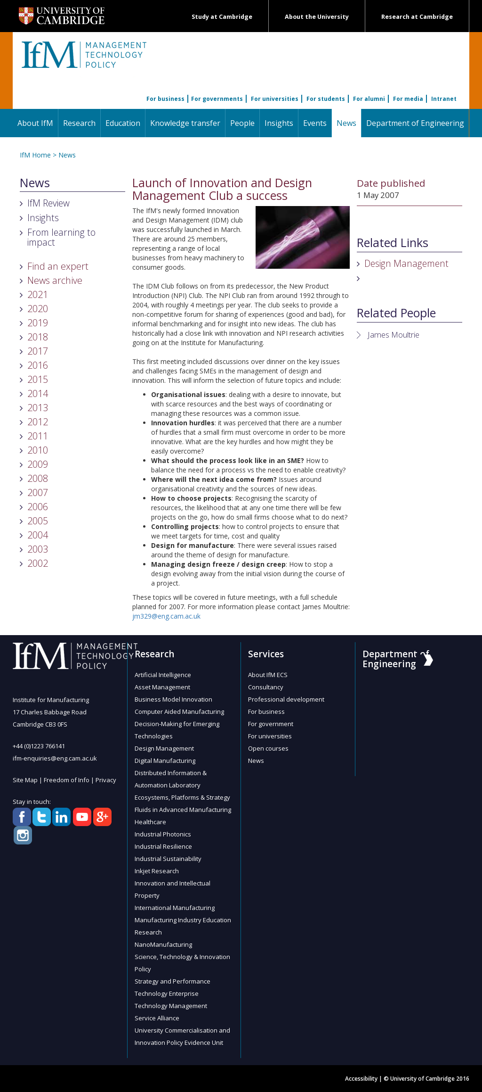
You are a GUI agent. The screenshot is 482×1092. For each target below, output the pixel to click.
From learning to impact (61, 237)
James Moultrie (393, 334)
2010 (37, 450)
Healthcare (150, 822)
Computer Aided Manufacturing (179, 711)
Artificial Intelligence (163, 674)
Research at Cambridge (417, 17)
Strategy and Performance (172, 981)
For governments (217, 99)
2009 (37, 464)
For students (325, 99)
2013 (37, 407)
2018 (37, 337)
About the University (317, 17)
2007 (37, 492)
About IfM (35, 123)
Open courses (268, 748)
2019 (37, 322)
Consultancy (265, 687)
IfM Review (48, 203)
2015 (37, 379)
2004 (37, 535)
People (242, 123)
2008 (37, 478)
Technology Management (171, 1005)
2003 (37, 549)
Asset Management (162, 687)
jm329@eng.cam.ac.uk (166, 616)
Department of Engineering (415, 123)
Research (79, 123)
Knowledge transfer (185, 123)
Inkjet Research (157, 871)
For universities (274, 99)
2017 (37, 351)
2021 (37, 294)
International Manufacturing (175, 907)
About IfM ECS (268, 674)
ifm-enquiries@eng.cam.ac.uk (55, 758)
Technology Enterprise (167, 993)
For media (408, 99)
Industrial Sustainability (168, 858)
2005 (37, 520)
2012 (37, 421)
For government (270, 724)
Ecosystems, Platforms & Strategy (182, 797)
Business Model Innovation (173, 699)
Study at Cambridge (222, 17)
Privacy (106, 780)
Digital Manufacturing (165, 760)
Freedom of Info (66, 780)
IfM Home (35, 154)
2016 (37, 365)
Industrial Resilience (163, 846)
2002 (37, 563)
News (349, 122)
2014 (37, 393)
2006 (37, 506)
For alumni (369, 99)
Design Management (406, 263)
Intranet (444, 99)
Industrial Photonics (163, 834)
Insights (279, 123)
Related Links (392, 242)
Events (315, 123)
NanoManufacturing (163, 944)
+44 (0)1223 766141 (39, 746)
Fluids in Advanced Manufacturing (183, 809)
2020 (37, 308)
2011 (37, 436)
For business (165, 99)
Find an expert (57, 266)
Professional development (286, 699)
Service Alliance (157, 1018)
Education (122, 123)
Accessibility (361, 1079)
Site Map (25, 780)
